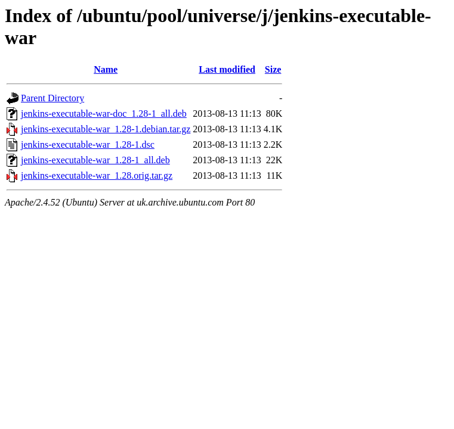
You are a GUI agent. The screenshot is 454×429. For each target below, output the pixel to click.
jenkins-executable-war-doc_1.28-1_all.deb (104, 113)
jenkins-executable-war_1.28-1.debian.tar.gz (105, 129)
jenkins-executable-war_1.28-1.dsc (88, 144)
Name (106, 69)
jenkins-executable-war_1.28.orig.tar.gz (96, 175)
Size (273, 69)
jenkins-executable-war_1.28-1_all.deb (95, 160)
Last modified (227, 69)
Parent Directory (52, 98)
